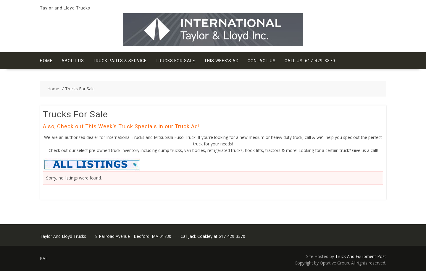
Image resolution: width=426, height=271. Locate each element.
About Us (73, 60)
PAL (44, 258)
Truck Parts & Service (120, 60)
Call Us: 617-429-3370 (310, 60)
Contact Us (262, 60)
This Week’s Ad (221, 60)
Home (46, 60)
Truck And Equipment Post (360, 256)
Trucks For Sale (175, 60)
